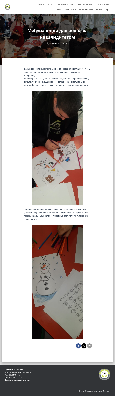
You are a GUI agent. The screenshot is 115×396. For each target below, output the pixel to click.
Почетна (41, 4)
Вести (59, 10)
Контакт (99, 10)
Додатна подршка (85, 4)
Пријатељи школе (102, 4)
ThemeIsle (106, 391)
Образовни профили (66, 4)
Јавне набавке (70, 10)
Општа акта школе (86, 10)
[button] (54, 4)
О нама (51, 4)
